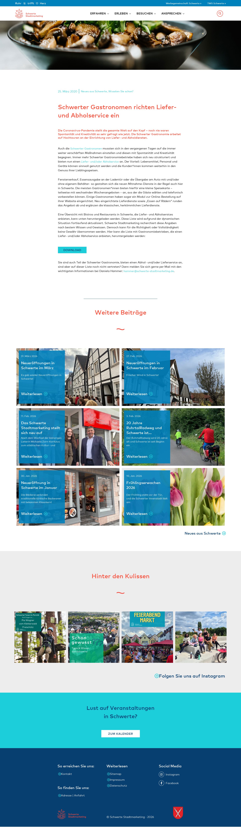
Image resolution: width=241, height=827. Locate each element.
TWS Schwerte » (214, 3)
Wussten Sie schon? (122, 92)
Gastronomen (94, 149)
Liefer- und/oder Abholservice (101, 162)
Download (72, 250)
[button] (220, 14)
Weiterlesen (31, 394)
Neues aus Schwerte (94, 92)
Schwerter (77, 149)
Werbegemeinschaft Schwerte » (176, 3)
